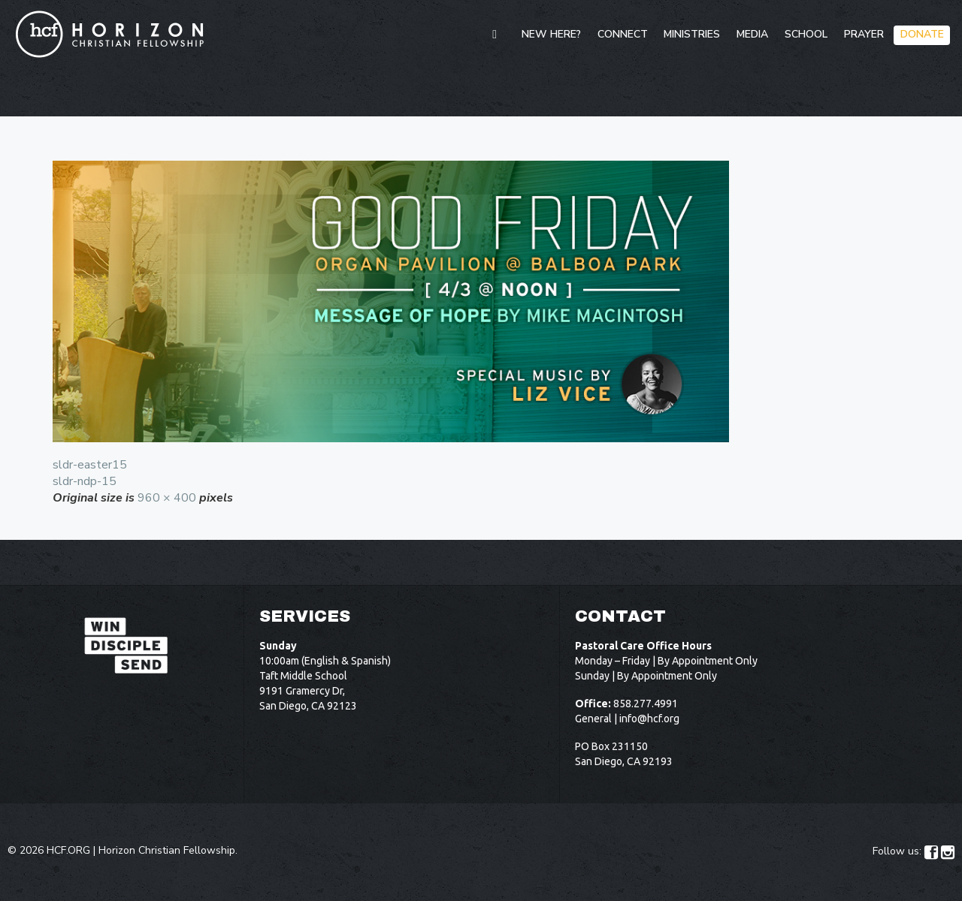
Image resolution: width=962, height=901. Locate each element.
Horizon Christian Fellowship (166, 850)
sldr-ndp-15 (84, 481)
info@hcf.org (649, 719)
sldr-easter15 (90, 465)
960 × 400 (167, 498)
